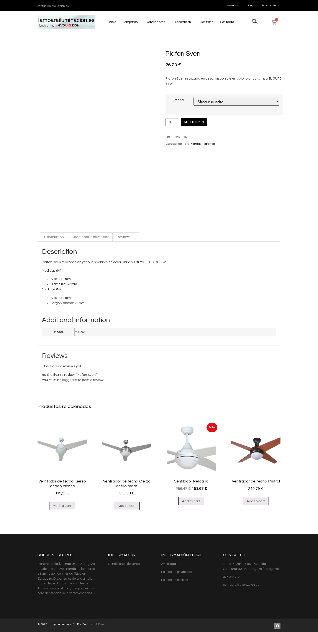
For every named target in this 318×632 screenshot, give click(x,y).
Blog (251, 5)
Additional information (90, 261)
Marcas (196, 143)
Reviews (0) (126, 261)
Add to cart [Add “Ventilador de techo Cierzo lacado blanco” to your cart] (62, 530)
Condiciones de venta (124, 588)
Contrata (207, 22)
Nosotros (233, 5)
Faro (186, 143)
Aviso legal (169, 588)
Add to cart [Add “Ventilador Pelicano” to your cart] (191, 525)
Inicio (111, 22)
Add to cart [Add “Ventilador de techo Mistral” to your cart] (256, 525)
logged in (69, 404)
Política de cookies (174, 603)
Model (179, 100)
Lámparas (129, 22)
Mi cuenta (269, 5)
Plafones (209, 143)
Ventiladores (155, 22)
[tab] (54, 261)
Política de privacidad (176, 596)
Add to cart (194, 122)
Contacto (228, 22)
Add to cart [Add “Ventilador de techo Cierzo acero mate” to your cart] (127, 530)
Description (54, 261)
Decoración (182, 22)
